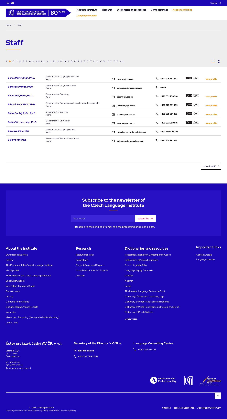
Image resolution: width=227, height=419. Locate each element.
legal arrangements (184, 407)
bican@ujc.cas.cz (122, 97)
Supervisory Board (15, 280)
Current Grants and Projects (90, 265)
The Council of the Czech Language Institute (28, 275)
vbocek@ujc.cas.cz (123, 123)
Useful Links (12, 322)
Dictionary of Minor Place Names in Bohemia (147, 301)
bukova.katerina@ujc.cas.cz (127, 141)
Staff (20, 25)
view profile (211, 79)
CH (38, 61)
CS (8, 3)
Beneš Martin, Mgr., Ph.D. (21, 77)
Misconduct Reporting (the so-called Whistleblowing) (32, 317)
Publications (82, 259)
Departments (13, 291)
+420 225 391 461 (166, 140)
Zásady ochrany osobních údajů (48, 411)
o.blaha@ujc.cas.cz (123, 114)
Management (13, 270)
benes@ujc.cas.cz (122, 79)
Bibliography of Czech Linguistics (141, 259)
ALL (122, 61)
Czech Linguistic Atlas (136, 265)
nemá (161, 87)
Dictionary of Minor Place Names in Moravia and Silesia (152, 306)
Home (8, 25)
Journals (80, 275)
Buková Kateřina (17, 139)
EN (12, 3)
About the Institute (87, 9)
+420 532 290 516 (166, 122)
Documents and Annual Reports (22, 306)
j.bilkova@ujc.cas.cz (123, 105)
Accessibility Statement (209, 407)
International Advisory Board (20, 286)
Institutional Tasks (85, 254)
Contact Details (159, 9)
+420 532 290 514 (166, 96)
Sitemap (166, 407)
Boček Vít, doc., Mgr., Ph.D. (22, 122)
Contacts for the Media (17, 301)
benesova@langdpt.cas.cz (127, 88)
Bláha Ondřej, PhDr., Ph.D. (22, 113)
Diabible (129, 275)
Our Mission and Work (17, 254)
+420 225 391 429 (166, 114)
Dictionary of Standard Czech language (144, 296)
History (9, 259)
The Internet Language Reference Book (145, 291)
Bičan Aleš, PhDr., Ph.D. (20, 95)
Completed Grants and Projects (92, 270)
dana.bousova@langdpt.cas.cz (129, 132)
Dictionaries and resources (131, 9)
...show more (131, 319)
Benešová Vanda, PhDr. (20, 86)
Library (9, 296)
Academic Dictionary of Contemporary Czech (148, 254)
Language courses (87, 15)
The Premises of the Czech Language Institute (29, 265)
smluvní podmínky (70, 411)
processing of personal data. (138, 226)
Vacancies (11, 312)
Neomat (129, 280)
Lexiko (128, 286)
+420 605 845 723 (167, 131)
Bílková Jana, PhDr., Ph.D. (21, 104)
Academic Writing (182, 9)
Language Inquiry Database (139, 270)
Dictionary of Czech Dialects (139, 312)
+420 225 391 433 (166, 78)
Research (107, 9)
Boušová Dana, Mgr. (18, 130)
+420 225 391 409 (167, 105)
